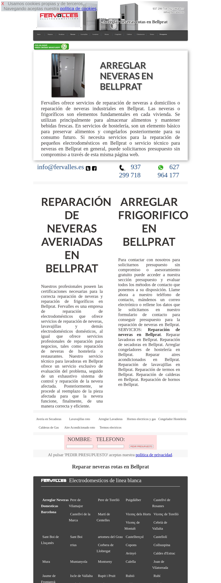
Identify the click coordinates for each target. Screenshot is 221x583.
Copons (131, 545)
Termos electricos (110, 427)
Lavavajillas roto (79, 419)
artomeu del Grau (110, 537)
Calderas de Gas (49, 427)
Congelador (118, 34)
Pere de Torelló (108, 500)
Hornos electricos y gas (141, 419)
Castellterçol (135, 537)
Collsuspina (161, 545)
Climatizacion (141, 34)
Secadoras (61, 34)
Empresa (50, 34)
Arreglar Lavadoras (110, 419)
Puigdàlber (133, 500)
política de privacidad (154, 454)
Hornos (107, 34)
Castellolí (160, 537)
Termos (152, 34)
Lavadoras (95, 34)
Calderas (129, 34)
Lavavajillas (84, 34)
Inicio (38, 34)
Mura (46, 562)
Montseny (105, 562)
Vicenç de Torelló (165, 514)
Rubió (130, 576)
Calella (131, 562)
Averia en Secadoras (48, 419)
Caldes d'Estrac (164, 553)
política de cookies (78, 8)
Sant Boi (76, 537)
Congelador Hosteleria (172, 419)
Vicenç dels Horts (138, 514)
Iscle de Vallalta (81, 576)
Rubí (156, 576)
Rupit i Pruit (106, 576)
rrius (73, 545)
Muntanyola (78, 562)
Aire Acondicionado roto (79, 427)
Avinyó (131, 553)
